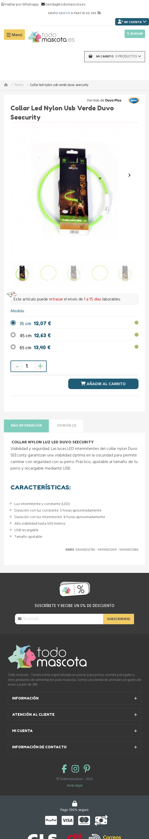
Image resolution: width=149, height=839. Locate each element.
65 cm (35, 348)
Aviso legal (74, 785)
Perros (18, 85)
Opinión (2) (66, 425)
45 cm (35, 336)
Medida (17, 311)
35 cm (35, 324)
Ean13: (70, 549)
